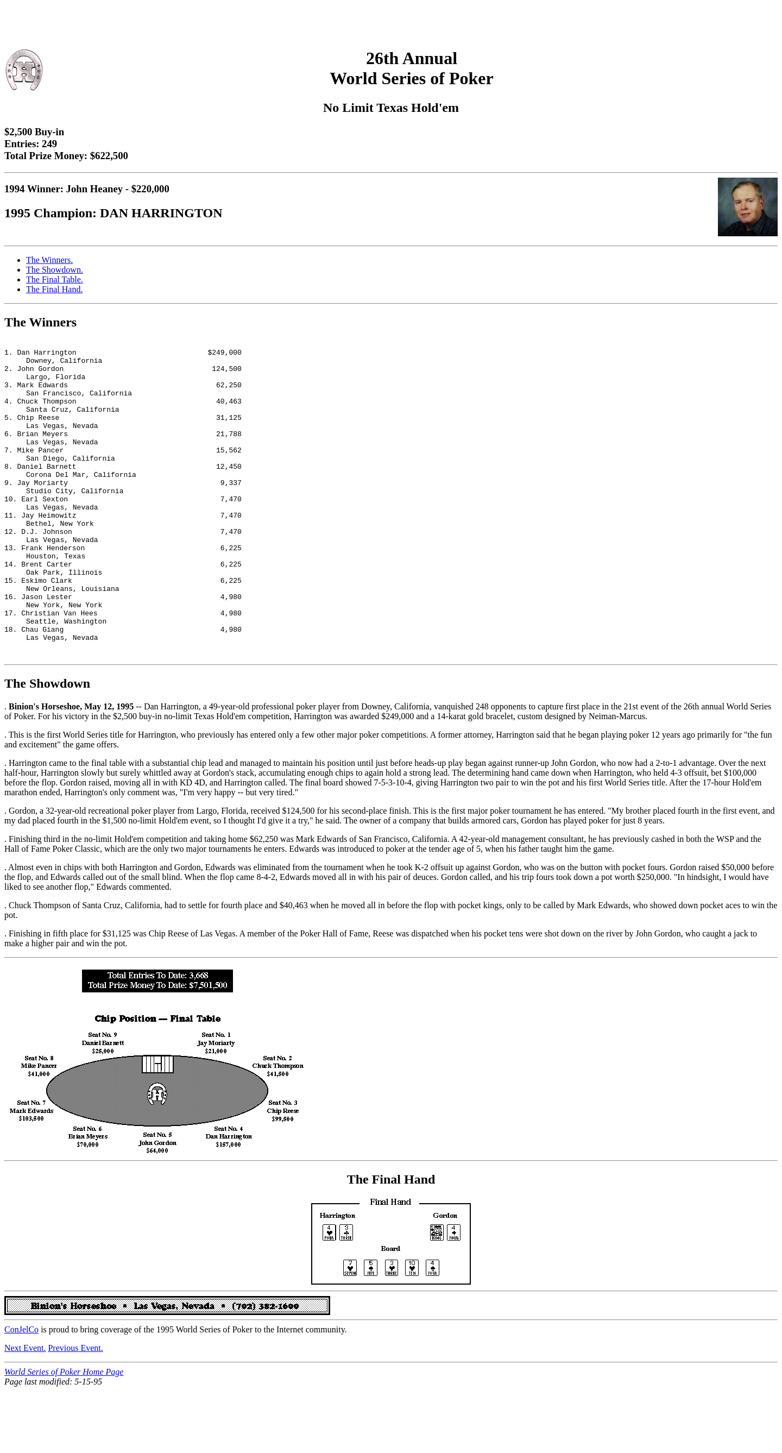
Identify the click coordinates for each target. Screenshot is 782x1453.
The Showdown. (54, 269)
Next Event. (25, 1409)
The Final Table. (54, 279)
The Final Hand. (54, 289)
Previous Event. (75, 1409)
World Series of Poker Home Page (63, 1433)
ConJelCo (21, 1391)
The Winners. (49, 260)
